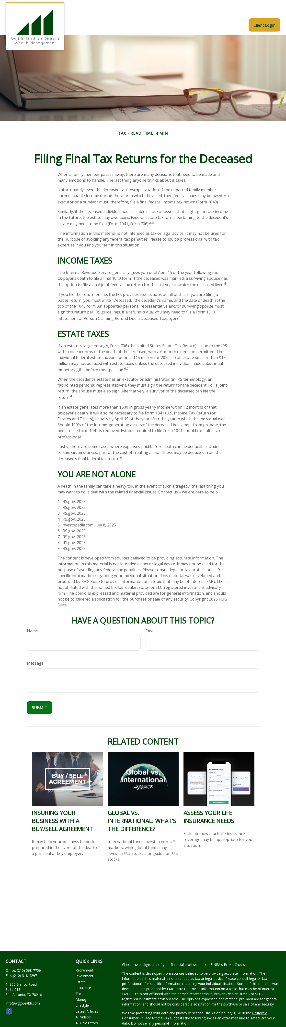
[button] (132, 10)
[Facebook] (9, 996)
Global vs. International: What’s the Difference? (142, 806)
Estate (81, 967)
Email (150, 616)
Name (32, 616)
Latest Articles (87, 996)
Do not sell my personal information (159, 1008)
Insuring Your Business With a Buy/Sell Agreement (62, 806)
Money (81, 984)
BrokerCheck (234, 950)
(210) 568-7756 (29, 955)
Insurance (83, 973)
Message (35, 648)
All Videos (83, 1002)
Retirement (84, 955)
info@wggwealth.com (23, 988)
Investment (84, 961)
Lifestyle (82, 990)
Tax (78, 979)
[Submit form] (39, 693)
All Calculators (87, 1008)
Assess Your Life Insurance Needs (208, 802)
